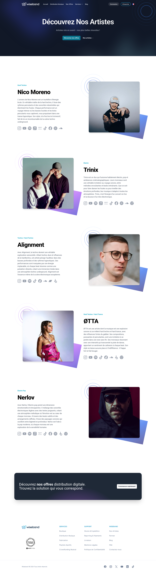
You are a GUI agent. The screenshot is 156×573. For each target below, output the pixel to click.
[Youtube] (122, 566)
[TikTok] (133, 566)
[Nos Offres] (69, 4)
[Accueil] (45, 4)
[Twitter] (116, 566)
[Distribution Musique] (57, 4)
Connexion (113, 4)
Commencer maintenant (127, 486)
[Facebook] (105, 566)
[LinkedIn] (127, 566)
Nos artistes (88, 38)
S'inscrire (125, 4)
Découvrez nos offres (71, 38)
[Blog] (86, 4)
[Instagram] (111, 566)
